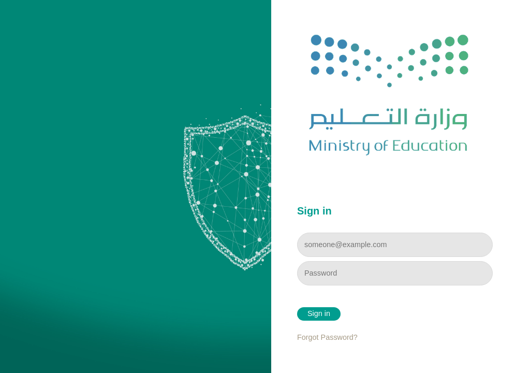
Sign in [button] (318, 313)
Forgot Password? (327, 337)
